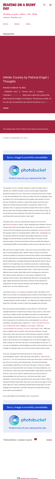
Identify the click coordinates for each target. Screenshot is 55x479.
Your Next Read (16, 359)
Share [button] (6, 108)
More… (29, 24)
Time (30, 325)
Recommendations (12, 224)
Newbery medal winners (10, 373)
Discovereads (43, 230)
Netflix (44, 222)
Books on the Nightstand (20, 292)
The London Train (33, 323)
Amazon (19, 193)
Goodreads (16, 222)
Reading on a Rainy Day (19, 7)
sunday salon (25, 440)
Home (5, 24)
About (17, 24)
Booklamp (46, 359)
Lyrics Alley (43, 320)
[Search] (44, 4)
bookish (13, 440)
